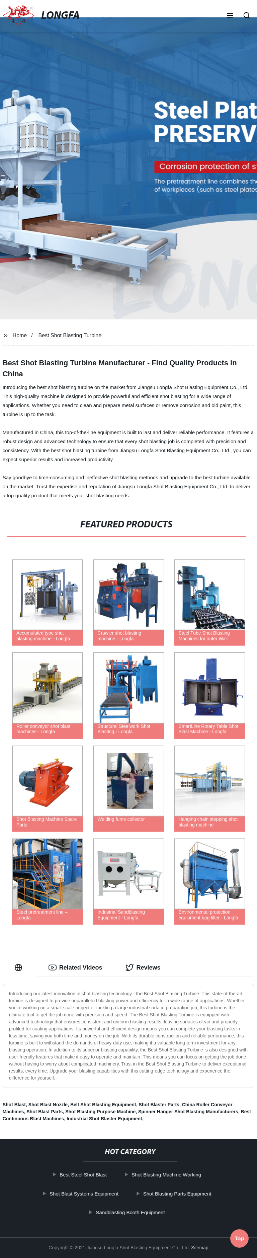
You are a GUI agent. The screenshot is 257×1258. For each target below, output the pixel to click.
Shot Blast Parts (44, 1111)
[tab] (20, 968)
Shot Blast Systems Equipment (86, 1193)
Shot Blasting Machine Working (168, 1174)
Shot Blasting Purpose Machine (100, 1111)
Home (20, 335)
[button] (230, 16)
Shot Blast (14, 1104)
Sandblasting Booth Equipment (132, 1212)
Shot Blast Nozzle (48, 1104)
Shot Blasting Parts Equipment (179, 1193)
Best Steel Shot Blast (85, 1174)
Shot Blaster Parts (159, 1104)
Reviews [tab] (142, 968)
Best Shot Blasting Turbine (70, 335)
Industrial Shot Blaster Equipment (104, 1118)
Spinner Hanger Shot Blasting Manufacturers (188, 1111)
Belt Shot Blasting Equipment (103, 1104)
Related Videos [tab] (75, 968)
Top (240, 1240)
